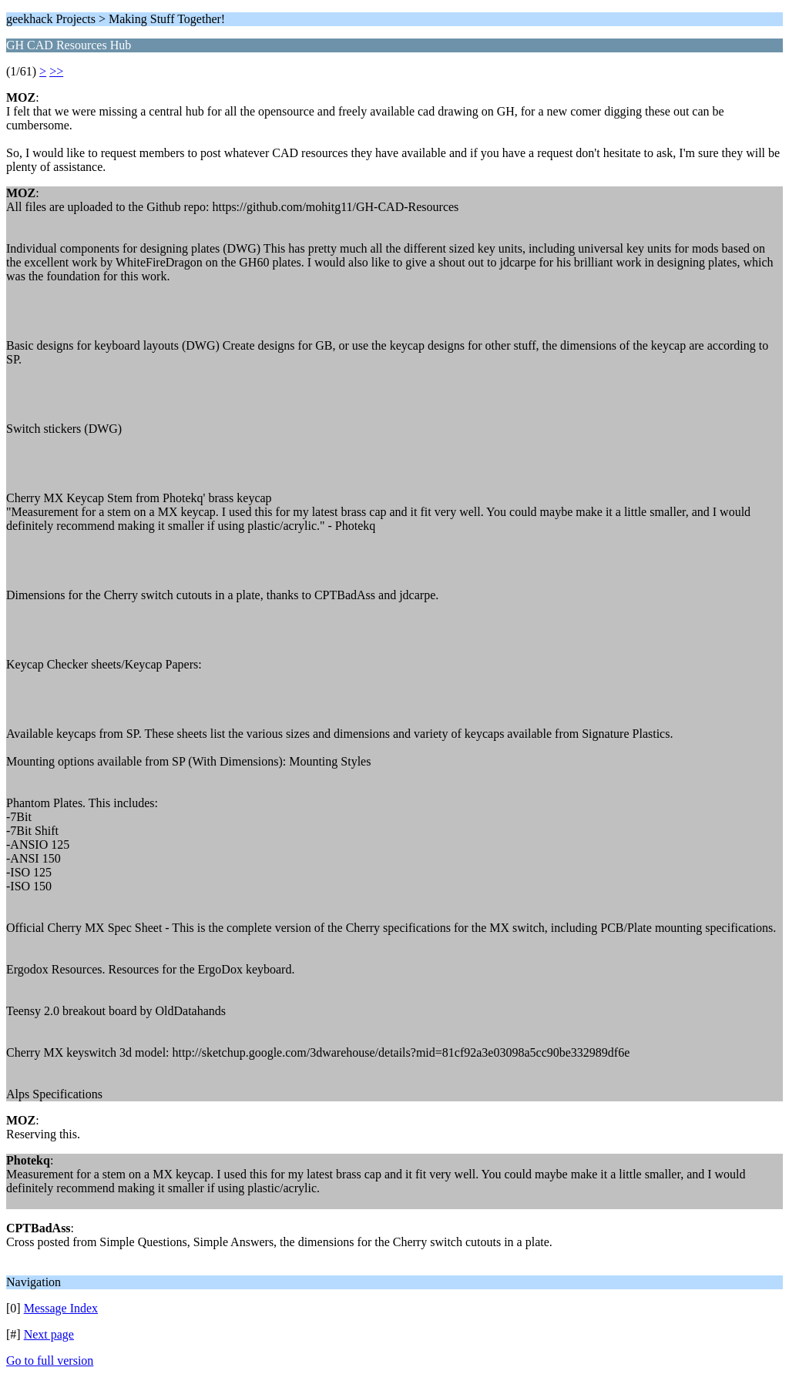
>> (56, 71)
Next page (49, 1334)
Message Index (61, 1308)
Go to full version (49, 1360)
